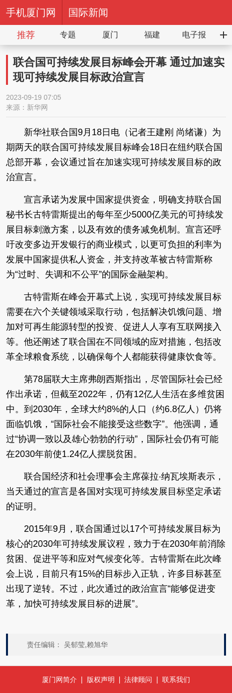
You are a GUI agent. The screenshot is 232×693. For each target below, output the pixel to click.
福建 (152, 34)
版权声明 (101, 680)
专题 (68, 34)
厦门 (110, 34)
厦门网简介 (59, 680)
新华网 (37, 107)
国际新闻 (88, 12)
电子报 (194, 34)
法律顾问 (138, 680)
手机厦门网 (31, 12)
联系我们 (176, 680)
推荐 (26, 35)
